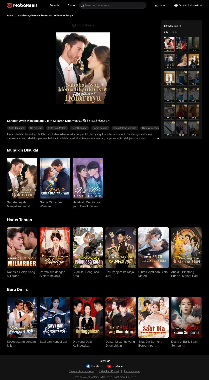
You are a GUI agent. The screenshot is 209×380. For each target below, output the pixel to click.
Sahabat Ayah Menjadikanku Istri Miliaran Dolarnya (45, 15)
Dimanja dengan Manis (153, 128)
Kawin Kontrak (100, 128)
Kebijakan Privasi (109, 371)
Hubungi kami (132, 371)
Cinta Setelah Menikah (124, 128)
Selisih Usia (36, 128)
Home (10, 15)
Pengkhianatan (79, 128)
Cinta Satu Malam (57, 128)
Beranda (54, 5)
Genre (71, 5)
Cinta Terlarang (16, 128)
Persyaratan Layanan (81, 371)
